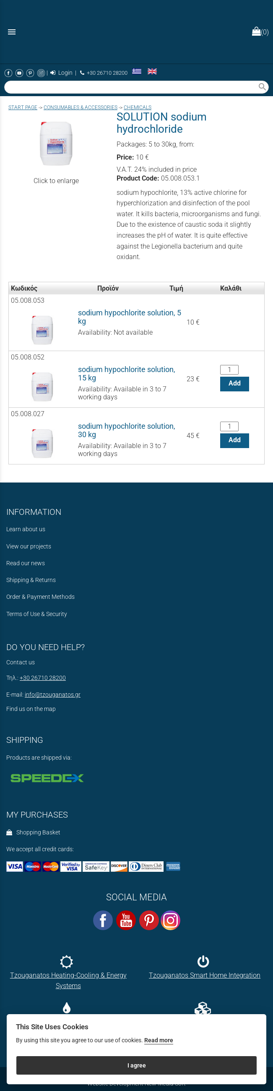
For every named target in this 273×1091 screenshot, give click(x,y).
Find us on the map (31, 709)
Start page (22, 107)
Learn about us (25, 529)
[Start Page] (136, 31)
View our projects (28, 546)
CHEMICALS (137, 107)
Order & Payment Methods (40, 597)
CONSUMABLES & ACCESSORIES (80, 107)
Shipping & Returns (31, 580)
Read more (158, 1040)
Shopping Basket (33, 832)
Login (61, 72)
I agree (136, 1065)
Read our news (25, 563)
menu (12, 32)
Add (235, 383)
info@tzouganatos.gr (53, 694)
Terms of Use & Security (36, 614)
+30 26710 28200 (103, 73)
